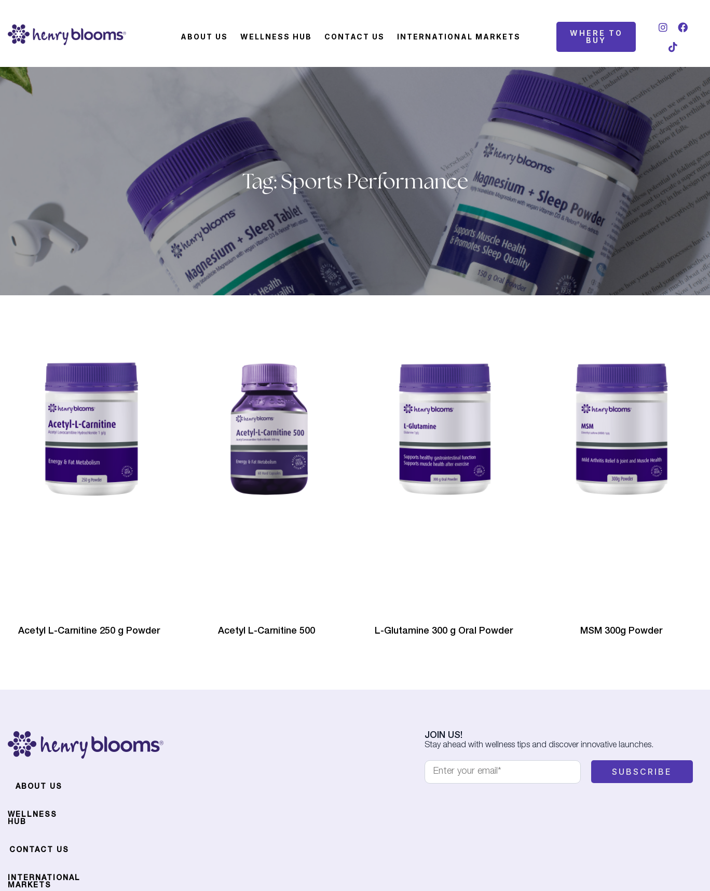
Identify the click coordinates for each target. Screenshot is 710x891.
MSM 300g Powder (621, 631)
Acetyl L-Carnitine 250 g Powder (89, 631)
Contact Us (354, 36)
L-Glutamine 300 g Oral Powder (444, 631)
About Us (204, 36)
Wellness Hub (276, 36)
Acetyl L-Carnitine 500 (266, 631)
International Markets (459, 36)
